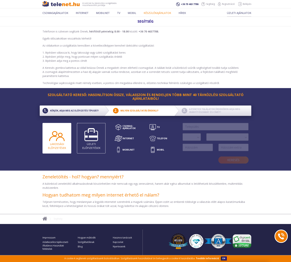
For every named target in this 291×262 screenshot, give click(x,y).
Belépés (244, 4)
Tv (118, 13)
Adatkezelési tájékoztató (55, 242)
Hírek (182, 13)
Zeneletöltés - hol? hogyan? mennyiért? (83, 177)
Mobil (132, 13)
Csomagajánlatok (55, 13)
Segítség (208, 4)
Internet (82, 13)
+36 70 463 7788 (187, 4)
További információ (207, 258)
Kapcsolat (118, 242)
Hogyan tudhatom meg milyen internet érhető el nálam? (100, 195)
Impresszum (48, 237)
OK (223, 258)
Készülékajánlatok (157, 13)
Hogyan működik (87, 237)
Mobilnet (103, 13)
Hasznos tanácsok (122, 237)
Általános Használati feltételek (53, 247)
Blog (80, 246)
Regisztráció (226, 4)
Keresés (233, 160)
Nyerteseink (119, 246)
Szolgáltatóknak (86, 242)
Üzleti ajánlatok (239, 13)
